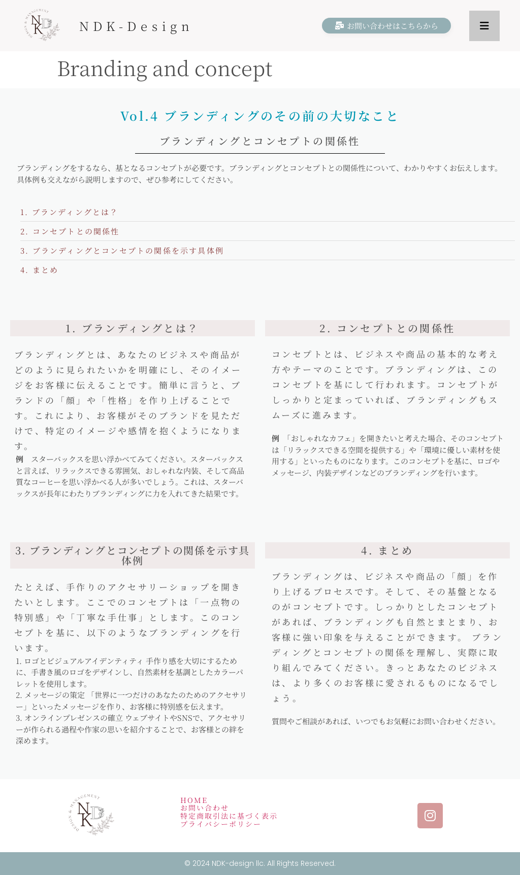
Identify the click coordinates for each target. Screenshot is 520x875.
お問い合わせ (204, 807)
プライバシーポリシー (221, 824)
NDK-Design (136, 25)
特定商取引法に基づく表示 (229, 816)
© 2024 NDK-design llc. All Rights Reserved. (260, 863)
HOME (194, 800)
